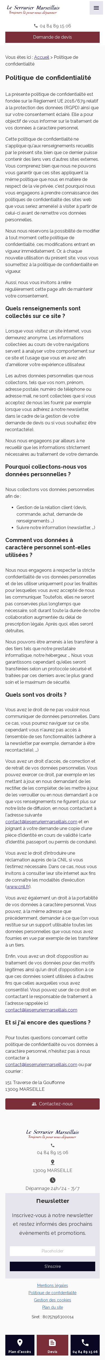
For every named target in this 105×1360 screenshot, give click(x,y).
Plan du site (52, 1307)
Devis (52, 1352)
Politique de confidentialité (52, 1293)
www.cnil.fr (18, 886)
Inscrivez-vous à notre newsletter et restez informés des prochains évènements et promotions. (52, 1224)
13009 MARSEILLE (52, 1170)
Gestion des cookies (52, 1300)
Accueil (41, 57)
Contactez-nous (52, 1103)
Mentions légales (52, 1285)
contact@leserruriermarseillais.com (41, 821)
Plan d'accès (19, 1352)
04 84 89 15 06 (55, 26)
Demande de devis (52, 37)
